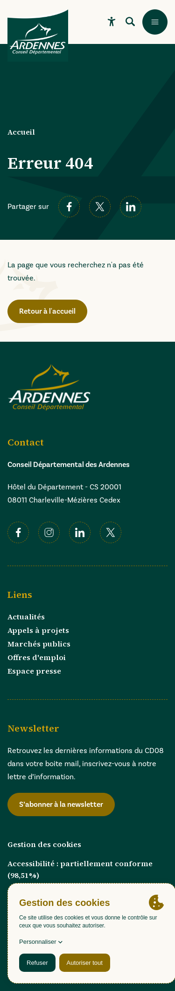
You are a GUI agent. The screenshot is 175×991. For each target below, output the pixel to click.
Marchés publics (38, 644)
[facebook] (69, 206)
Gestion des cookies (44, 844)
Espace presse (34, 671)
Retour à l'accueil (47, 311)
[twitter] (100, 206)
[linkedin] (130, 206)
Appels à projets (38, 630)
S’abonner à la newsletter (61, 804)
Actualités (26, 616)
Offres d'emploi (36, 657)
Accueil (21, 132)
